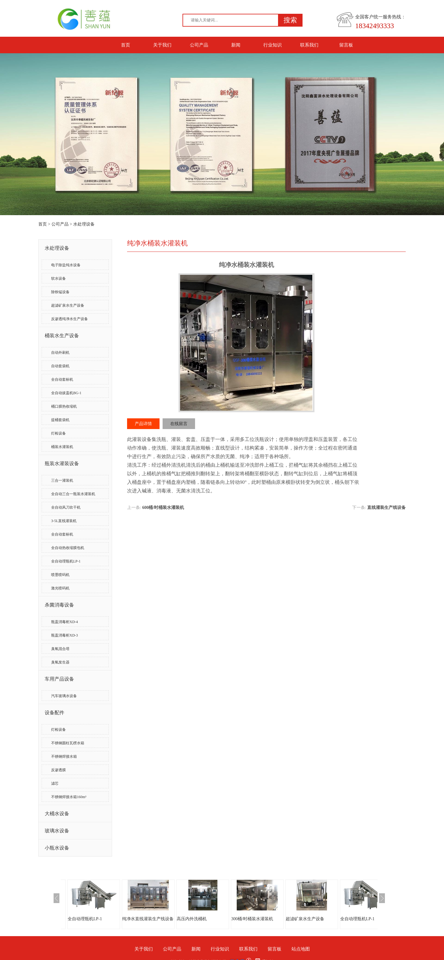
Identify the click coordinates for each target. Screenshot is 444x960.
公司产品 (199, 45)
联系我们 (309, 45)
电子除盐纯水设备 (66, 265)
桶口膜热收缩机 (64, 406)
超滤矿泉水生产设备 (67, 305)
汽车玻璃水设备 (64, 696)
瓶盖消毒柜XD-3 (64, 635)
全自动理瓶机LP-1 (66, 561)
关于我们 (162, 45)
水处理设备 (84, 224)
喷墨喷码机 (60, 575)
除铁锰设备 (60, 292)
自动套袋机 (60, 366)
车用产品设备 (59, 679)
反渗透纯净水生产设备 (69, 319)
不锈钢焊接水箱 (64, 756)
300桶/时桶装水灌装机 (252, 919)
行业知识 (272, 45)
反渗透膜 (58, 770)
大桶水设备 (57, 813)
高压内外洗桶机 (192, 919)
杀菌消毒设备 (59, 604)
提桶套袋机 (60, 420)
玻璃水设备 (57, 830)
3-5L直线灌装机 (64, 521)
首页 (125, 45)
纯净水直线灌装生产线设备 (148, 919)
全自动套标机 (62, 379)
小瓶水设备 (57, 847)
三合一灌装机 (62, 480)
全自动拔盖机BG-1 (66, 393)
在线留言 (178, 423)
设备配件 (54, 712)
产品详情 (143, 423)
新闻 (235, 45)
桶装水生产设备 (62, 335)
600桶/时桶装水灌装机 (163, 507)
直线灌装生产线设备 (386, 507)
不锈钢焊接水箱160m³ (68, 797)
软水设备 (58, 278)
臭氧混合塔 (60, 649)
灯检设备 (58, 433)
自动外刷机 (60, 352)
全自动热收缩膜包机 (67, 548)
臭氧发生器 (60, 662)
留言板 (346, 45)
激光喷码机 (60, 588)
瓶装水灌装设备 (62, 463)
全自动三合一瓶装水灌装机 (73, 494)
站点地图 (301, 949)
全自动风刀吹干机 (66, 507)
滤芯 (54, 783)
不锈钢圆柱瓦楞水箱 (67, 743)
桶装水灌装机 (62, 447)
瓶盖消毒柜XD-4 (64, 622)
